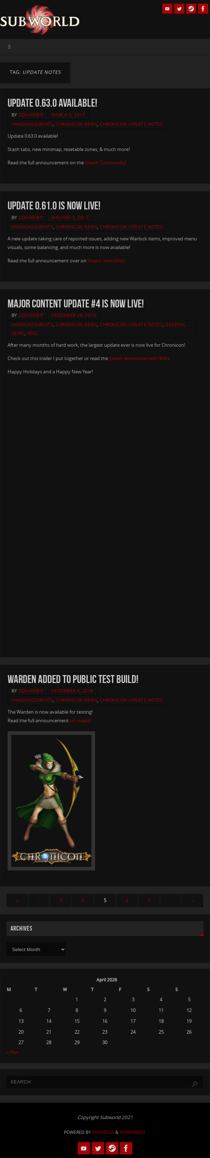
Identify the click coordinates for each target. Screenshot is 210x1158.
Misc (32, 333)
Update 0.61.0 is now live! (54, 206)
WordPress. (133, 1132)
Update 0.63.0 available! (52, 103)
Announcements (32, 124)
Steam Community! (105, 162)
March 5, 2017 (68, 115)
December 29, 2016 (73, 315)
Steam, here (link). (106, 260)
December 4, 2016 (72, 691)
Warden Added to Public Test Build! (73, 679)
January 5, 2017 (70, 217)
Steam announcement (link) (139, 358)
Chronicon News (76, 124)
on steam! (80, 720)
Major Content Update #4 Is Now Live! (76, 304)
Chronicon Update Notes (131, 124)
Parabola (103, 1132)
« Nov (13, 1052)
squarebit (31, 115)
